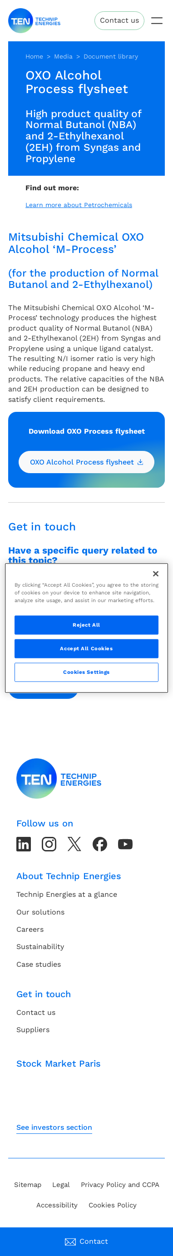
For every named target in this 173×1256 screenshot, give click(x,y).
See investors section (54, 1127)
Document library (111, 56)
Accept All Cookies (86, 648)
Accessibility (57, 1205)
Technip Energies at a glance (66, 894)
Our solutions (40, 912)
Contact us (119, 20)
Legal (61, 1185)
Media (63, 56)
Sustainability (40, 946)
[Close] (156, 574)
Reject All (86, 625)
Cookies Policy (113, 1205)
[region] (87, 628)
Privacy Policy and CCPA (120, 1185)
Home (34, 56)
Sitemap (27, 1185)
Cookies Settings (86, 672)
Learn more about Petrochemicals (78, 204)
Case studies (38, 964)
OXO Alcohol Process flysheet (86, 462)
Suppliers (32, 1029)
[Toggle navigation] (157, 20)
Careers (30, 929)
